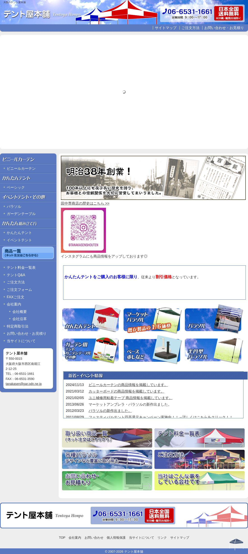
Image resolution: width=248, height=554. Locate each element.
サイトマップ (166, 28)
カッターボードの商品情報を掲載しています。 (126, 391)
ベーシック (16, 187)
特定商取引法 (17, 326)
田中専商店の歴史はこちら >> (85, 203)
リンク (162, 537)
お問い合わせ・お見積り (224, 28)
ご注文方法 (190, 28)
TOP (62, 537)
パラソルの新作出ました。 (110, 411)
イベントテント (19, 240)
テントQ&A (16, 275)
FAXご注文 (15, 297)
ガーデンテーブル (21, 214)
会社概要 (19, 312)
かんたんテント (19, 233)
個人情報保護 (116, 537)
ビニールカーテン (21, 168)
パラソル (14, 206)
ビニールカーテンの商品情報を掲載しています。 (128, 385)
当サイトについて (21, 341)
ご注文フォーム (19, 290)
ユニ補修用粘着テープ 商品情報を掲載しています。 (130, 398)
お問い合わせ (94, 537)
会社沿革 (19, 319)
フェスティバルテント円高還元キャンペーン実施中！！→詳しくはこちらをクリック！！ (161, 417)
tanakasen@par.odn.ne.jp (24, 384)
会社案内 (14, 304)
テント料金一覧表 (21, 267)
